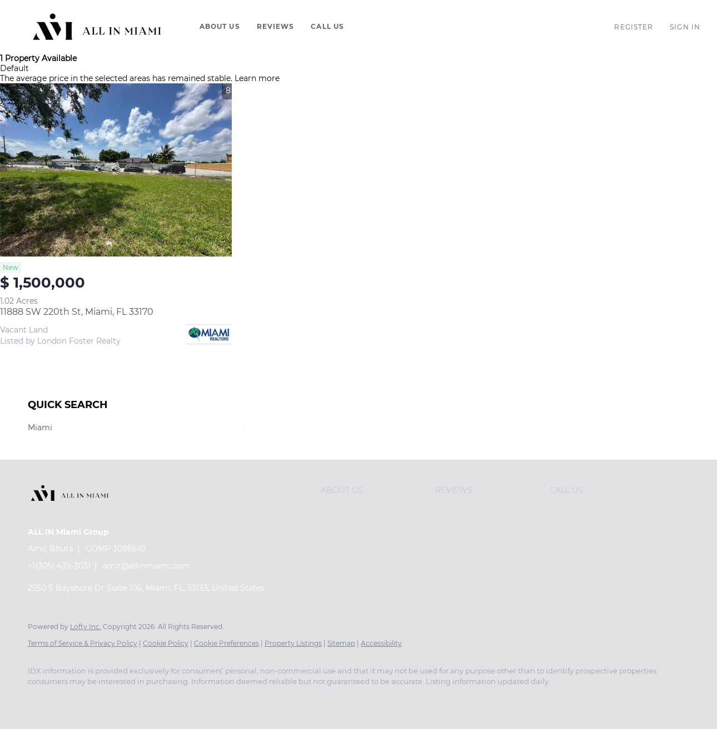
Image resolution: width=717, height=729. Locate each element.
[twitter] (105, 700)
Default (14, 68)
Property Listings (293, 643)
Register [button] (633, 27)
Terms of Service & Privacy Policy (82, 643)
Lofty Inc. (85, 626)
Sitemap (341, 643)
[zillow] (138, 700)
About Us (220, 26)
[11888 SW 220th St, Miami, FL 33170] (116, 170)
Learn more (257, 78)
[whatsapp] (331, 700)
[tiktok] (234, 700)
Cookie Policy (165, 643)
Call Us (327, 26)
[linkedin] (73, 700)
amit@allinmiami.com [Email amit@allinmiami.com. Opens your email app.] (146, 566)
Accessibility (381, 643)
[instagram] (170, 700)
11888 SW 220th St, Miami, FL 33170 (76, 311)
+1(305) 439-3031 (59, 566)
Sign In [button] (685, 27)
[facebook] (41, 700)
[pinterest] (299, 700)
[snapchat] (266, 700)
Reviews (276, 26)
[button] (97, 26)
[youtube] (202, 700)
